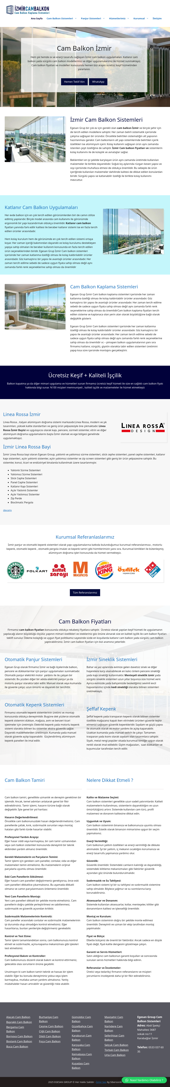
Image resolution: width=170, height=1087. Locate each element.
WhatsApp (98, 81)
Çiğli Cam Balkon (49, 1031)
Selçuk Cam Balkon (116, 1045)
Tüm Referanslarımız (85, 592)
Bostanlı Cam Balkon (19, 1041)
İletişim (157, 18)
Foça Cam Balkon (50, 1041)
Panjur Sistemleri (94, 18)
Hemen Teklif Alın (74, 81)
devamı (7, 510)
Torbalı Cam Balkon (117, 1050)
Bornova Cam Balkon (19, 1036)
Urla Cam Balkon (115, 1055)
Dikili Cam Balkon (50, 1036)
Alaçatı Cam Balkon (18, 1017)
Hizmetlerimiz (120, 18)
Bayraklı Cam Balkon (19, 1022)
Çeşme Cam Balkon (51, 1026)
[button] (144, 1080)
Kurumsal (142, 18)
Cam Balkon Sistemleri (63, 18)
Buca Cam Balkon (17, 1046)
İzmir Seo (101, 1082)
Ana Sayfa (37, 18)
